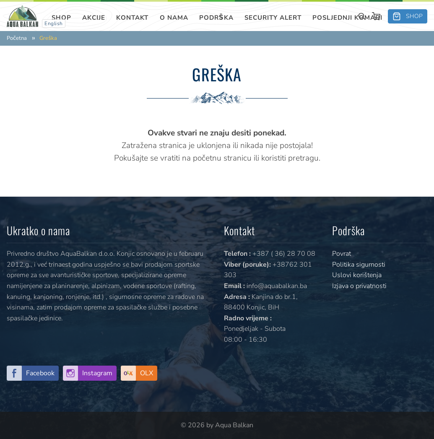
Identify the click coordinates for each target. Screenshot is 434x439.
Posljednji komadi (347, 17)
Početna (17, 38)
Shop (61, 17)
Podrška (216, 17)
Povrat (341, 253)
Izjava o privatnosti (359, 286)
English (53, 23)
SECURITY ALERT (272, 17)
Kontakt (132, 17)
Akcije (93, 17)
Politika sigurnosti (358, 264)
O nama (174, 17)
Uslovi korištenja (357, 275)
